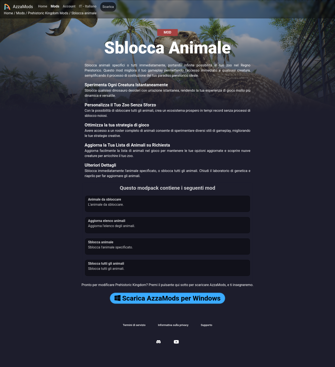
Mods (55, 6)
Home (42, 6)
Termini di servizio (134, 325)
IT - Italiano (87, 6)
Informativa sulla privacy (173, 325)
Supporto (206, 325)
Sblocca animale (83, 13)
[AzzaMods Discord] (158, 342)
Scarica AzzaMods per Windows (168, 298)
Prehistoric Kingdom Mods (48, 13)
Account (69, 6)
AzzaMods (18, 6)
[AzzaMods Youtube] (176, 342)
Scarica (108, 7)
